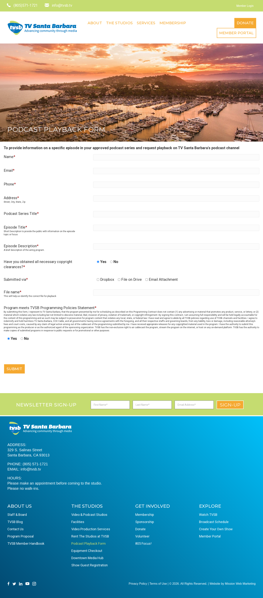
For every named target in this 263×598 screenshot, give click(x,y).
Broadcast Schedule (214, 521)
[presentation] (32, 356)
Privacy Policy (138, 582)
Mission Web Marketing (240, 582)
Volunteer (142, 535)
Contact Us (15, 528)
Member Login (244, 6)
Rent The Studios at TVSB (90, 535)
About (162, 22)
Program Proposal (20, 535)
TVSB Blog (15, 521)
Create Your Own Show (216, 528)
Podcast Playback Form (88, 543)
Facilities (77, 521)
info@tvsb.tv (31, 468)
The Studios (187, 22)
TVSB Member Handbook (25, 543)
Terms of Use (158, 582)
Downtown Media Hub (87, 557)
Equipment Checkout (86, 550)
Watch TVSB (208, 514)
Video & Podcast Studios (89, 514)
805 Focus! (143, 543)
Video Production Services (90, 528)
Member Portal (236, 32)
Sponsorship (144, 521)
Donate (203, 32)
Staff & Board (17, 514)
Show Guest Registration (89, 564)
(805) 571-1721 (35, 463)
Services (214, 22)
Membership (240, 22)
